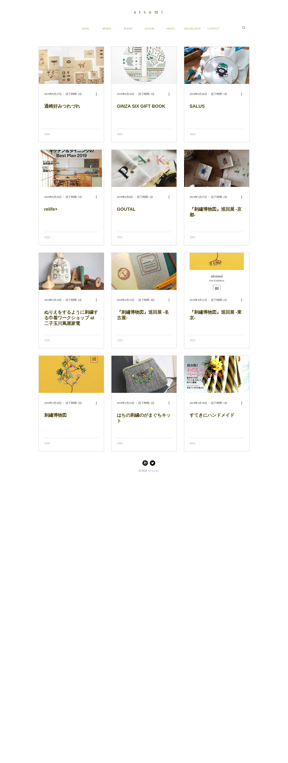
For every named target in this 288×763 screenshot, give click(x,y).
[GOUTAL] (144, 168)
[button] (244, 27)
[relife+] (71, 168)
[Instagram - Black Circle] (145, 463)
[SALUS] (216, 65)
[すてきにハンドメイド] (216, 374)
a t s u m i (149, 11)
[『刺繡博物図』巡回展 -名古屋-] (144, 271)
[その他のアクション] (97, 94)
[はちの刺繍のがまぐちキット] (144, 374)
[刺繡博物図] (71, 374)
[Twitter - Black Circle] (152, 463)
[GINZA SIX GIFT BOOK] (144, 65)
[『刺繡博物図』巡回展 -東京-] (216, 271)
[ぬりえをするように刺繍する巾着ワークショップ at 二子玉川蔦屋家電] (71, 271)
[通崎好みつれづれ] (71, 65)
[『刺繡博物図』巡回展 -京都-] (216, 168)
